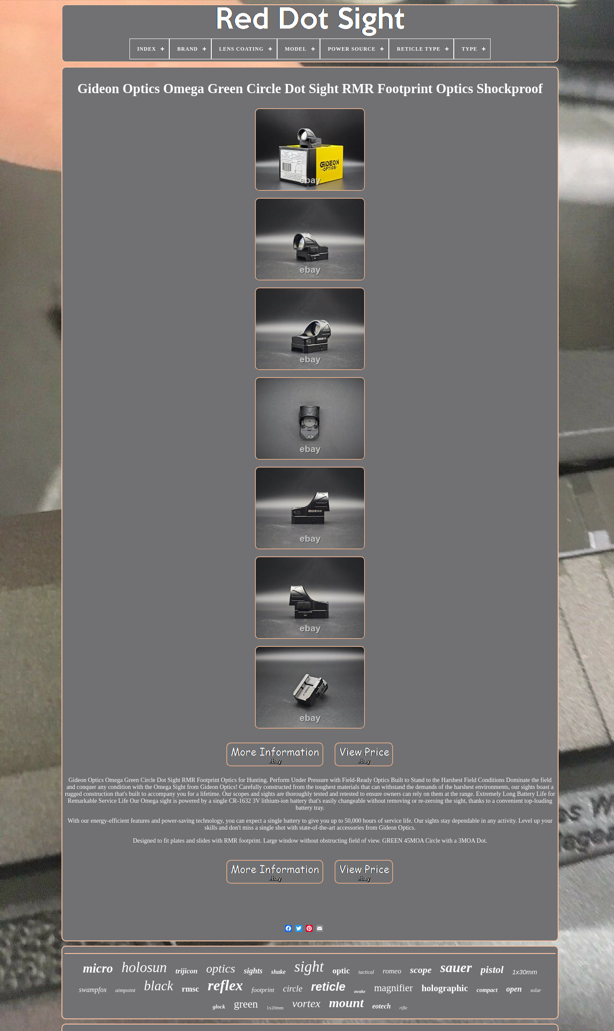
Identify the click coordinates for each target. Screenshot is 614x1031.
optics (220, 968)
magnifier (393, 988)
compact (487, 990)
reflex (225, 985)
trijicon (186, 971)
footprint (263, 989)
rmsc (190, 988)
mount (346, 1002)
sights (253, 970)
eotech (381, 1006)
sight (309, 966)
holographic (444, 988)
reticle (328, 986)
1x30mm (524, 972)
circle (293, 988)
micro (98, 968)
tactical (366, 972)
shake (278, 972)
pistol (492, 969)
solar (535, 990)
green (246, 1004)
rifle (403, 1007)
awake (359, 991)
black (158, 985)
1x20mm (275, 1007)
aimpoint (125, 990)
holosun (144, 967)
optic (341, 970)
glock (219, 1006)
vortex (306, 1003)
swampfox (93, 989)
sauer (456, 967)
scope (421, 969)
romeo (392, 971)
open (514, 989)
